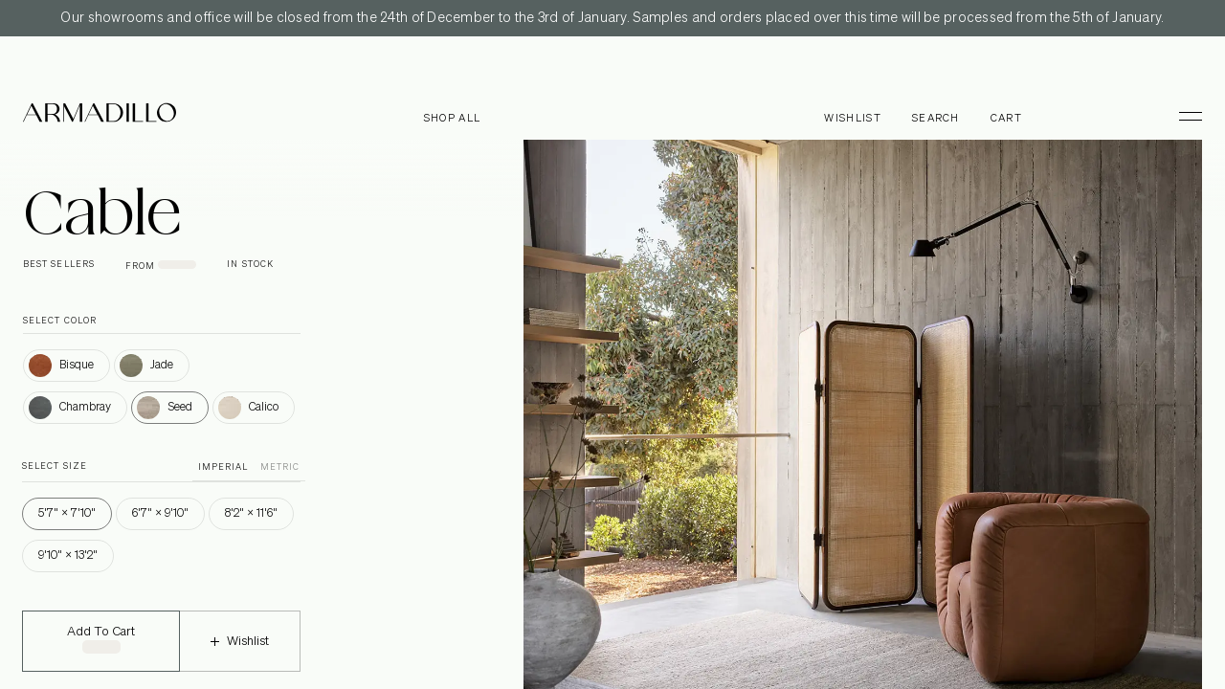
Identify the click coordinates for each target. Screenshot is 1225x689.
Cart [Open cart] (1006, 118)
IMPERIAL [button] (223, 467)
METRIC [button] (280, 467)
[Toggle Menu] (1182, 116)
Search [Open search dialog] (936, 118)
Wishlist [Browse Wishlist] (852, 118)
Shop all (452, 118)
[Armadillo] (99, 116)
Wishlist (240, 654)
